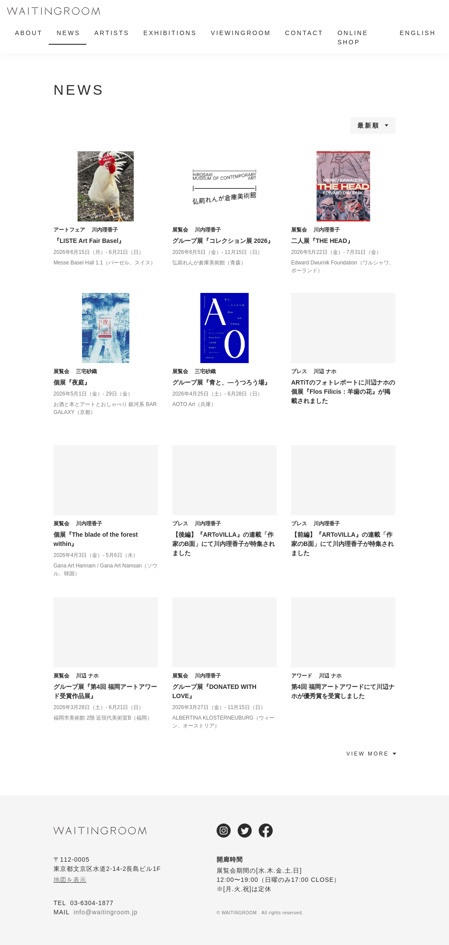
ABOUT (29, 32)
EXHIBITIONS (170, 32)
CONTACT (304, 32)
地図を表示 (69, 879)
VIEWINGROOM (241, 32)
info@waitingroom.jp (106, 912)
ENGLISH (418, 32)
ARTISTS (111, 32)
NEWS (68, 32)
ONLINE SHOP (353, 37)
